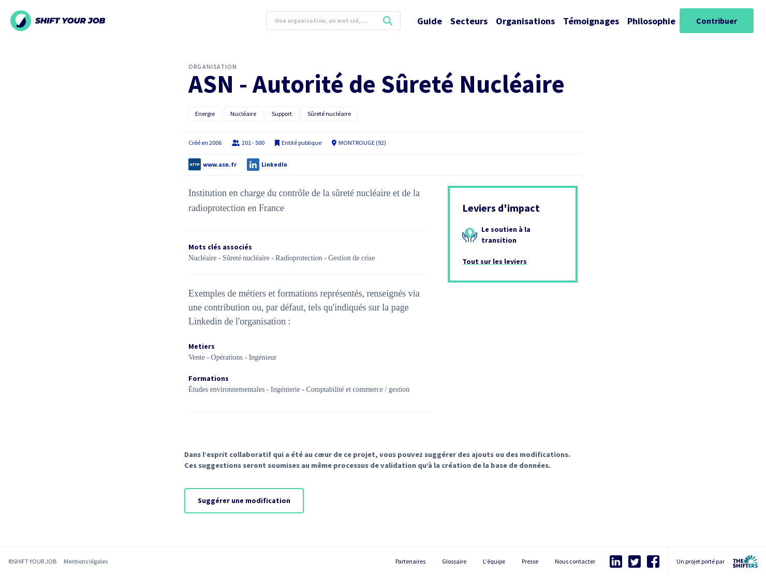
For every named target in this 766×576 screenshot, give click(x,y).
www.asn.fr (220, 164)
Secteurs (469, 21)
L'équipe (494, 561)
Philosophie (651, 21)
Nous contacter (575, 561)
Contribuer (716, 21)
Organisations (525, 21)
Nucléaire (243, 113)
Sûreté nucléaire (329, 113)
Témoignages (591, 21)
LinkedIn (274, 164)
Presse (530, 561)
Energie (205, 113)
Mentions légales (86, 561)
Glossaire (454, 561)
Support (282, 113)
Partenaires (410, 561)
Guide (429, 21)
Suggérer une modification (244, 500)
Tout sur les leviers (494, 261)
